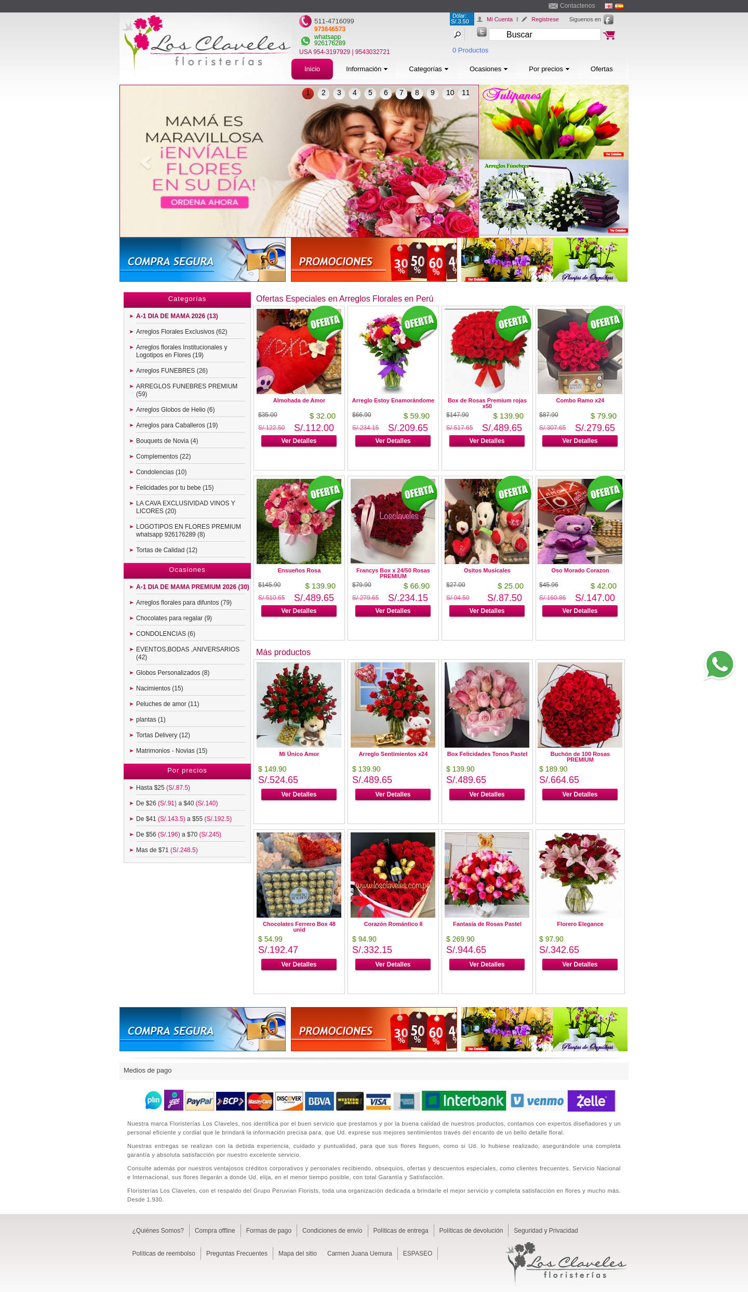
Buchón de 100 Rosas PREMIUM (580, 757)
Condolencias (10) (161, 472)
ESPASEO (417, 1253)
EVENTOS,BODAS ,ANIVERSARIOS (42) (187, 653)
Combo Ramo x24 (580, 400)
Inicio (312, 69)
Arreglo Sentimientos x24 (393, 754)
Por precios (549, 69)
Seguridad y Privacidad (546, 1230)
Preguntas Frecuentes (237, 1253)
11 (466, 92)
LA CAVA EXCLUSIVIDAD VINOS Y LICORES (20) (185, 507)
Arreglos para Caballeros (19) (177, 425)
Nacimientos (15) (159, 688)
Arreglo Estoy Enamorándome (393, 400)
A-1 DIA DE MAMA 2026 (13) (177, 316)
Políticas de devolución (471, 1230)
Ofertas (602, 69)
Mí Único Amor (299, 754)
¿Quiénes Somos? (158, 1230)
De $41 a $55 (184, 819)
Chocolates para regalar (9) (174, 618)
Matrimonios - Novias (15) (171, 750)
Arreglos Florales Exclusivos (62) (181, 331)
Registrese (545, 19)
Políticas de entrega (401, 1230)
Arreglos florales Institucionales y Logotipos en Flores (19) (181, 351)
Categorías (429, 69)
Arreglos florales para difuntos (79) (184, 602)
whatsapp (327, 37)
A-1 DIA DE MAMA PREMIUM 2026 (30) (192, 587)
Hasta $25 (163, 787)
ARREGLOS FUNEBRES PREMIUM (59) (186, 390)
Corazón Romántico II (393, 924)
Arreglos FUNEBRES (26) (172, 370)
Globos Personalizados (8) (172, 672)
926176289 (329, 43)
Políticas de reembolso (163, 1253)
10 (450, 92)
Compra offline (215, 1230)
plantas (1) (151, 719)
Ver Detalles (298, 441)
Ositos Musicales (487, 570)
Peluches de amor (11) (167, 704)
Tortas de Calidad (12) (166, 550)
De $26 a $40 (177, 803)
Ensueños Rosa (299, 570)
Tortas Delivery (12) (163, 735)
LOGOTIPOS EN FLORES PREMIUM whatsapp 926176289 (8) (188, 530)
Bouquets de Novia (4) (167, 441)
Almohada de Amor (299, 400)
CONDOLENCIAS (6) (165, 633)
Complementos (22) (163, 456)
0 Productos (470, 50)
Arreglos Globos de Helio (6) (175, 409)
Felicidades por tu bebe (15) (174, 487)
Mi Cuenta (500, 19)
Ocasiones (489, 69)
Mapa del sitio (297, 1253)
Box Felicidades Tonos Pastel (487, 754)
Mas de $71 (167, 850)
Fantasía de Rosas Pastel (487, 924)
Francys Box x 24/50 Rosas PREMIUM (393, 573)
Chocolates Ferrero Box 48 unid (299, 927)
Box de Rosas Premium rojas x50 (487, 403)
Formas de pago (268, 1230)
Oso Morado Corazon (580, 570)
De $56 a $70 (178, 834)
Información (367, 69)
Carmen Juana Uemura (359, 1253)
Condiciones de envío (332, 1230)
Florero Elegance (580, 924)
